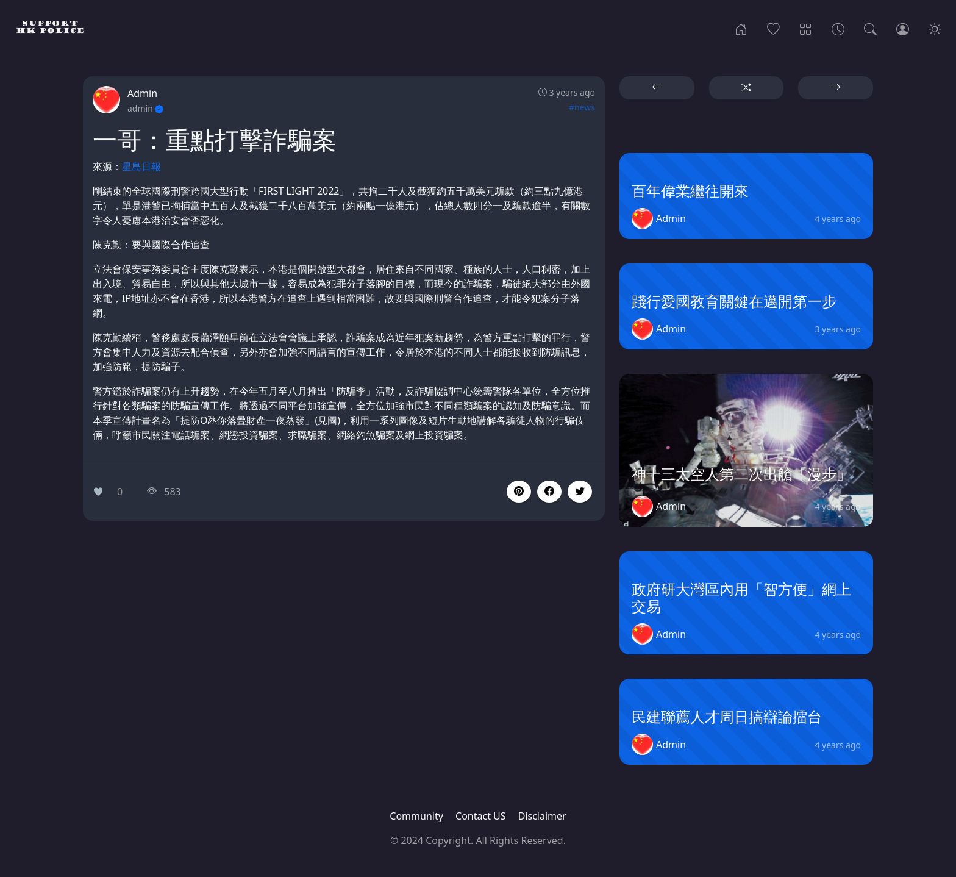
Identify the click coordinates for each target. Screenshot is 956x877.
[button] (549, 492)
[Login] (902, 28)
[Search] (870, 28)
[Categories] (805, 28)
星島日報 (141, 166)
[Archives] (838, 28)
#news (582, 107)
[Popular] (773, 28)
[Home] (741, 28)
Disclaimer (542, 816)
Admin (142, 93)
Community (416, 816)
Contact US (480, 816)
